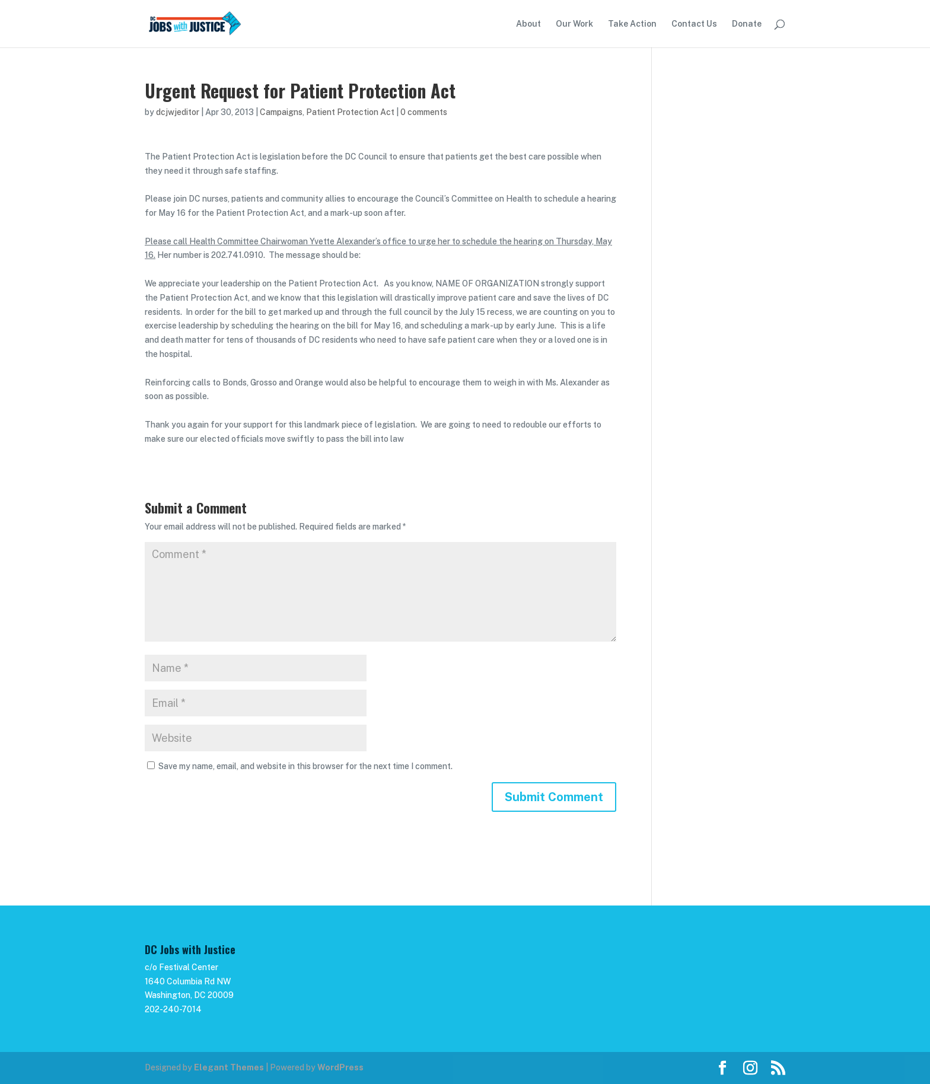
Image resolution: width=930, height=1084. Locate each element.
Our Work (574, 24)
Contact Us (694, 24)
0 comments (423, 112)
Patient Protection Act (350, 112)
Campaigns (281, 112)
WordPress (340, 1067)
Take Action (632, 24)
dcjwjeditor (177, 112)
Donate (747, 24)
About (528, 24)
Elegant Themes (229, 1067)
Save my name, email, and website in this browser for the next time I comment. (305, 766)
